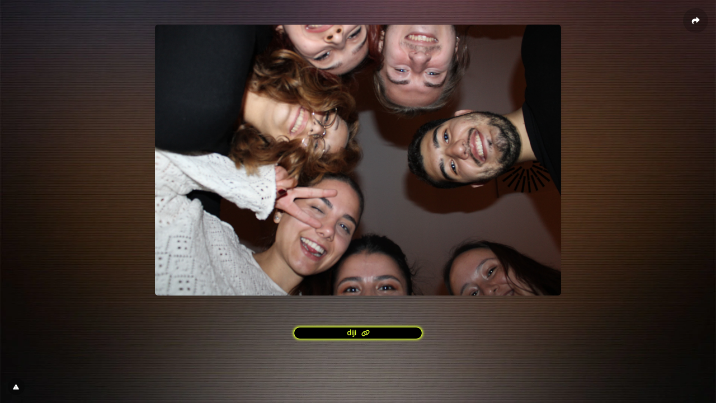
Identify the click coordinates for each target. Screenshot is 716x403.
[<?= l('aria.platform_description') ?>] (358, 333)
